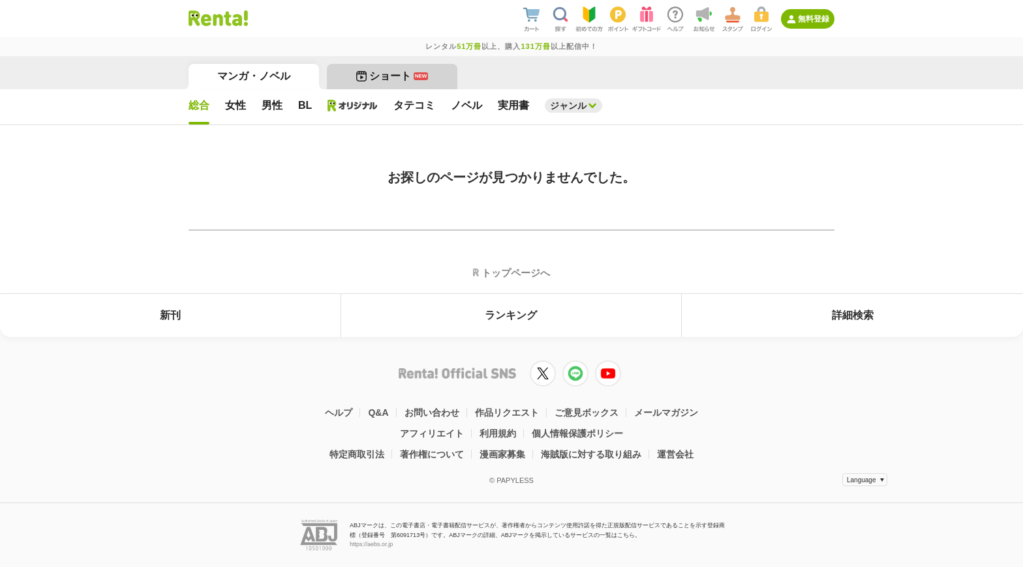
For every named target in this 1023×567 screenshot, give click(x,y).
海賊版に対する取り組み (591, 454)
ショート (392, 75)
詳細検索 (853, 315)
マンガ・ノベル (253, 75)
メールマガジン (666, 412)
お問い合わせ (432, 412)
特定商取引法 (356, 454)
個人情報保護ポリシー (577, 433)
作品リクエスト (507, 412)
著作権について (432, 454)
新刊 (170, 315)
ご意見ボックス (586, 412)
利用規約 (498, 433)
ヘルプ (338, 412)
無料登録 (813, 18)
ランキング (511, 315)
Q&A (378, 412)
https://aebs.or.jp (371, 544)
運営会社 (675, 454)
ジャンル (568, 105)
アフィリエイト (432, 433)
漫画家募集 (502, 454)
